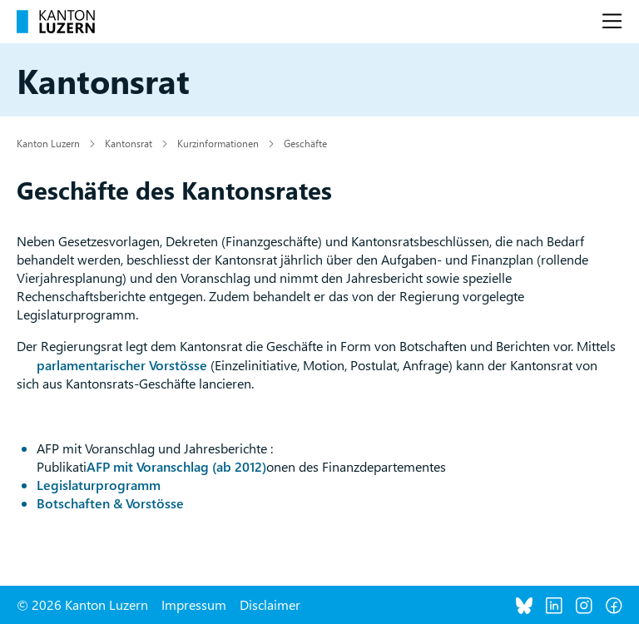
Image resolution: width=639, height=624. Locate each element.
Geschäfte (305, 143)
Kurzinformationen (218, 143)
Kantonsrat (128, 143)
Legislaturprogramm (99, 484)
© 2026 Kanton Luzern (82, 604)
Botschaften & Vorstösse (110, 503)
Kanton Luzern (48, 143)
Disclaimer (270, 604)
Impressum (193, 604)
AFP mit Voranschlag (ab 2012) (176, 466)
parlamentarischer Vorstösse (122, 365)
